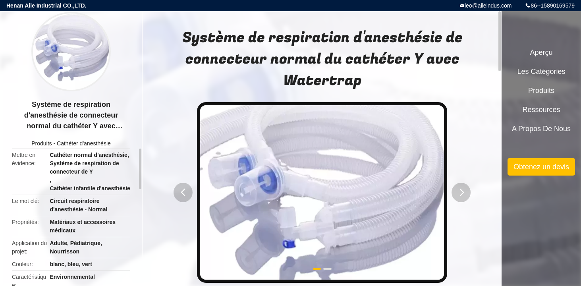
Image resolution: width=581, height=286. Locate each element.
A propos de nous (541, 129)
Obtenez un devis (541, 167)
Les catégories (541, 71)
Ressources (541, 110)
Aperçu (541, 52)
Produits (41, 143)
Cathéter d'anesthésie (84, 143)
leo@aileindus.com (488, 5)
